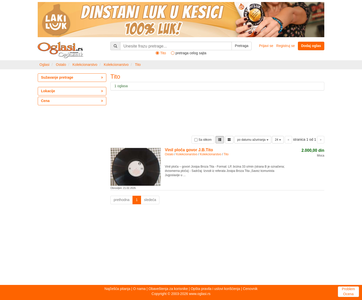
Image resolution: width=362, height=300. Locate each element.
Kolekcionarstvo (84, 65)
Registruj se (285, 46)
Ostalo (61, 65)
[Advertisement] (181, 246)
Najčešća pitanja (117, 289)
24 (278, 139)
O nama (139, 289)
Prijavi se (266, 46)
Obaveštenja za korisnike (168, 289)
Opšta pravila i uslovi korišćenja (215, 289)
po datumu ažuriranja (252, 139)
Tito (138, 65)
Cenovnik (250, 289)
